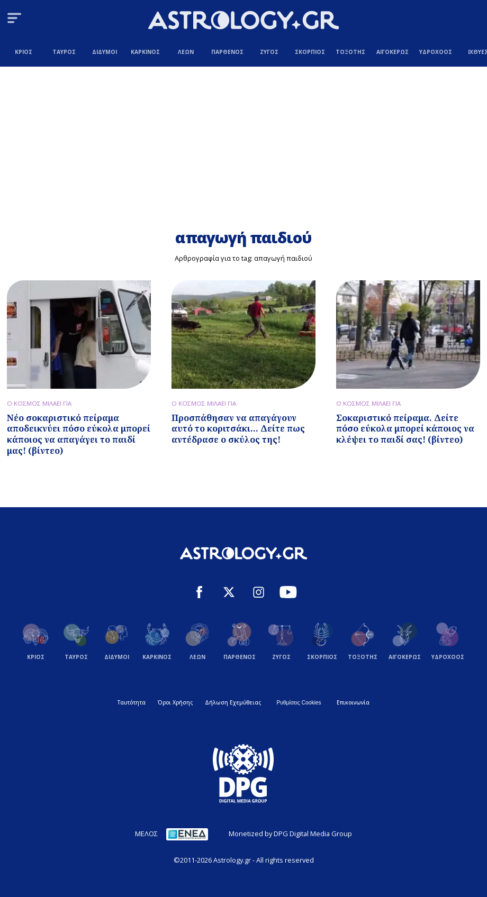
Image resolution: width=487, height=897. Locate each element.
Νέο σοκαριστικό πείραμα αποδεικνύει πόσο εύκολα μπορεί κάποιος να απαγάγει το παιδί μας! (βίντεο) (78, 434)
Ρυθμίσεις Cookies (298, 703)
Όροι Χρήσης (175, 702)
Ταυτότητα (132, 702)
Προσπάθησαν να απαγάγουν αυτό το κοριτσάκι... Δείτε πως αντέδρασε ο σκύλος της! (238, 429)
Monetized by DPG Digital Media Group (290, 833)
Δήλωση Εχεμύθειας (233, 702)
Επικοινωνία (353, 702)
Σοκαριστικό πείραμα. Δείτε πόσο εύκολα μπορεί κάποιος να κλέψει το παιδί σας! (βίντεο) (405, 429)
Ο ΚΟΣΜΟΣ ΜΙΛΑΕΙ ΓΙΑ (39, 403)
